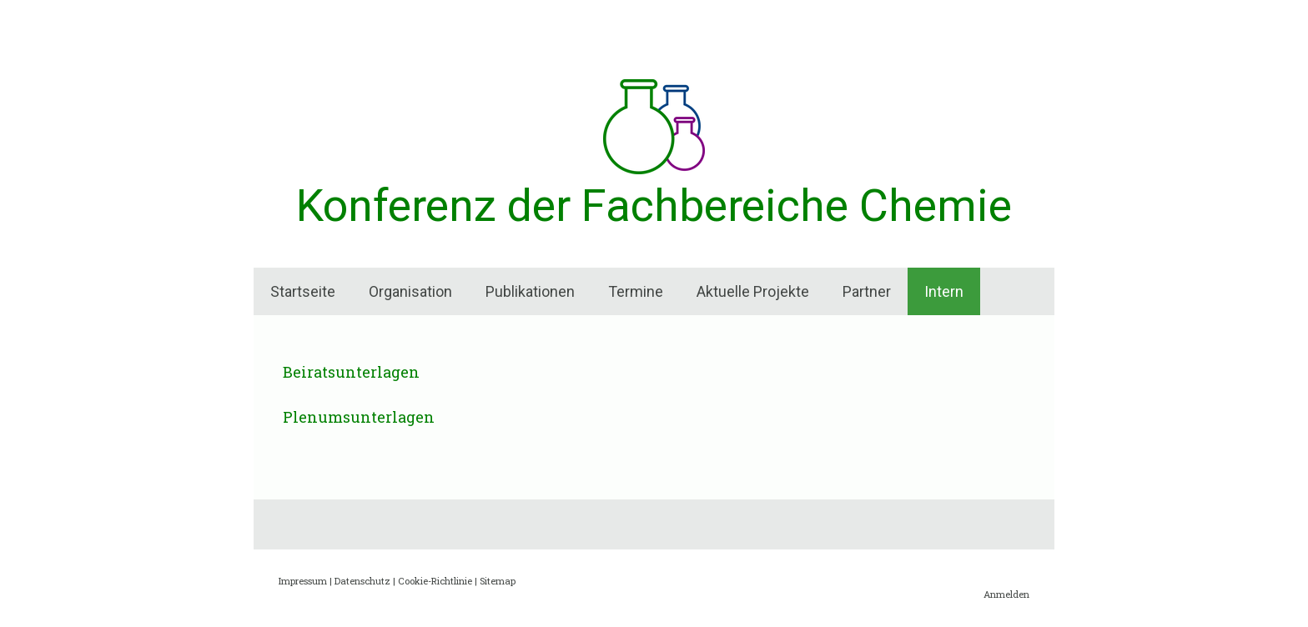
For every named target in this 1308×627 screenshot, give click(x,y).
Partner (867, 291)
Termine (635, 291)
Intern (943, 291)
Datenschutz (362, 580)
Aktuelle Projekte (753, 291)
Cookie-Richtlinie (435, 580)
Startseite (302, 291)
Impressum (303, 580)
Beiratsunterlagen (351, 372)
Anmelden (1006, 594)
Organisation (410, 291)
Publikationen (530, 291)
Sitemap (498, 580)
